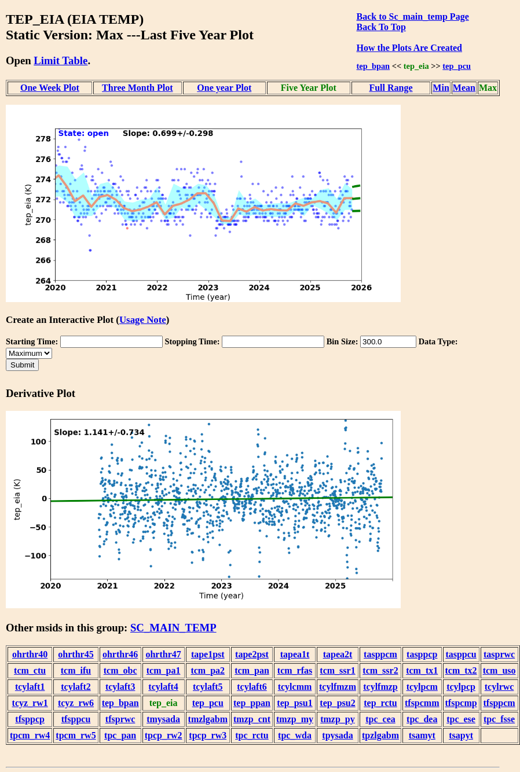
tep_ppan (251, 703)
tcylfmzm (337, 687)
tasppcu (460, 654)
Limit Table (60, 60)
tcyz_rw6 (76, 703)
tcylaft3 (120, 687)
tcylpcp (460, 687)
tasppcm (380, 654)
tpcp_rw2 (163, 735)
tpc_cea (380, 719)
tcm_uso (499, 670)
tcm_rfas (294, 670)
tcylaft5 (208, 687)
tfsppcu (76, 719)
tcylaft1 (30, 687)
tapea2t (338, 654)
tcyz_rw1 (30, 703)
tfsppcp (30, 719)
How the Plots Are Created (409, 48)
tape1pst (208, 654)
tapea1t (295, 654)
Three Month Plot (137, 88)
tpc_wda (295, 735)
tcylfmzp (380, 687)
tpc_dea (422, 719)
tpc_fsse (499, 719)
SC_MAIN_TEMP (173, 628)
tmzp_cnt (251, 719)
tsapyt (461, 735)
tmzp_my (294, 719)
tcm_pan (252, 670)
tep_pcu (456, 66)
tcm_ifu (76, 670)
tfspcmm (422, 703)
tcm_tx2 (461, 670)
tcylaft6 (252, 687)
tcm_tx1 (422, 670)
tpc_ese (460, 719)
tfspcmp (461, 703)
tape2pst (252, 654)
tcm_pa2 (208, 670)
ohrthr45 (75, 654)
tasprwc (499, 654)
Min (441, 88)
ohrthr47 (163, 654)
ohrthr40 (29, 654)
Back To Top (381, 27)
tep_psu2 (337, 703)
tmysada (163, 719)
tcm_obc (120, 670)
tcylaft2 (76, 687)
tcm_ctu (30, 670)
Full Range (390, 88)
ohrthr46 (120, 654)
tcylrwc (499, 687)
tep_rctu (380, 703)
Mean (464, 88)
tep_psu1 (294, 703)
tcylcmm (295, 687)
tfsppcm (499, 703)
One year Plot (224, 88)
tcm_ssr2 (380, 670)
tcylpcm (422, 687)
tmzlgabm (208, 719)
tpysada (337, 735)
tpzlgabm (380, 735)
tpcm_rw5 (76, 735)
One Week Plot (49, 88)
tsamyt (422, 735)
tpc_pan (120, 735)
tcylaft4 (163, 687)
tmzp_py (337, 719)
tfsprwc (120, 719)
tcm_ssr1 (337, 670)
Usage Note (142, 319)
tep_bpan (373, 66)
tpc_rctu (251, 735)
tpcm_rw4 (30, 735)
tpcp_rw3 (207, 735)
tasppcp (422, 654)
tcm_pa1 (164, 670)
